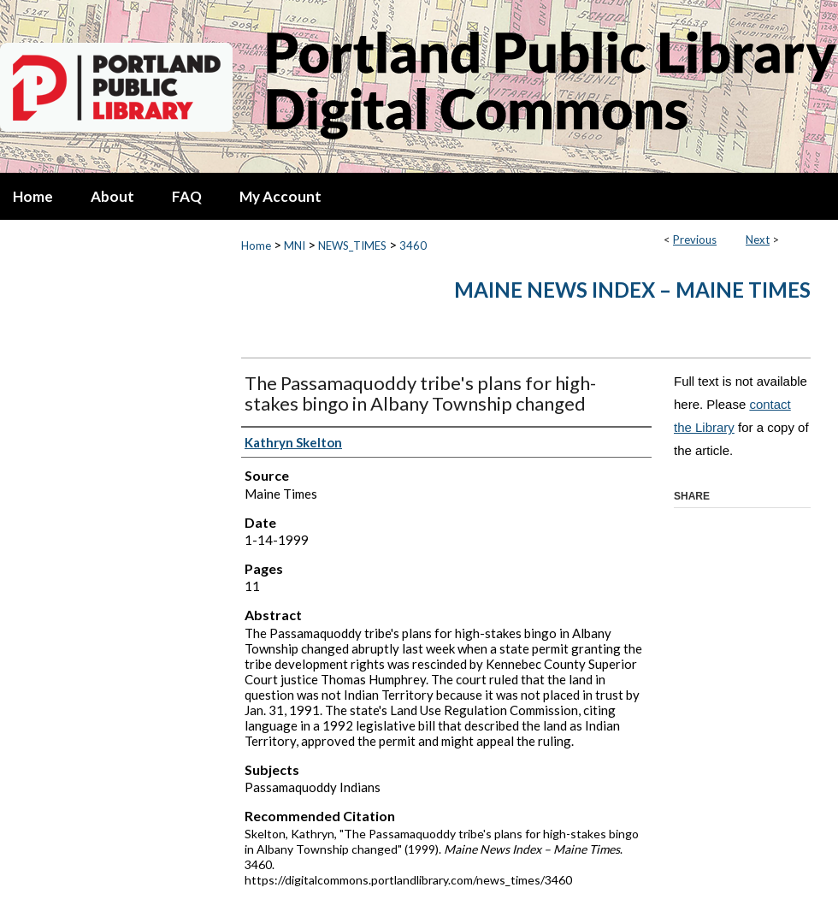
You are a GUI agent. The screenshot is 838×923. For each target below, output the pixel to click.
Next (758, 239)
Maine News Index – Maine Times (632, 289)
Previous (695, 239)
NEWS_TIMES (352, 245)
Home (256, 245)
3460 (413, 245)
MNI (294, 245)
